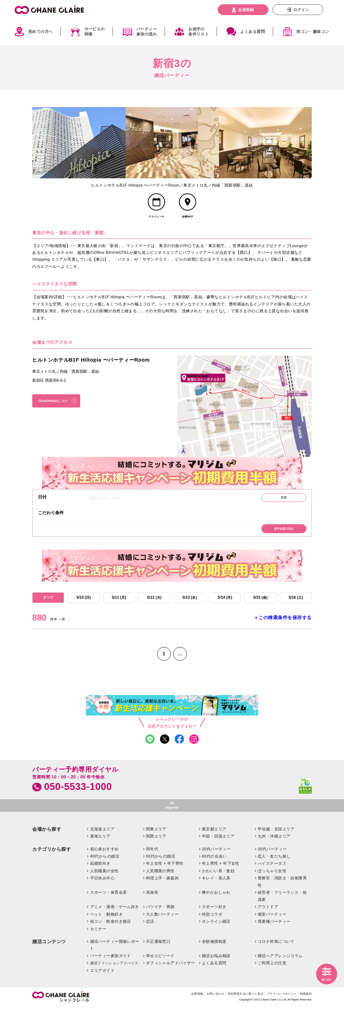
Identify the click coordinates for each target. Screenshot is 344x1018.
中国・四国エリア (218, 847)
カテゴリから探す (51, 860)
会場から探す (46, 840)
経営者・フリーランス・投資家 (282, 907)
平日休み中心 (102, 890)
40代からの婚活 (104, 867)
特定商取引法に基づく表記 (230, 1006)
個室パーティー (272, 925)
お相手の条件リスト (198, 31)
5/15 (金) (260, 604)
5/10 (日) (83, 604)
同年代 (152, 860)
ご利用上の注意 (272, 975)
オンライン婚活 (216, 933)
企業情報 (170, 1006)
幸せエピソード (160, 967)
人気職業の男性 (160, 882)
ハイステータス (272, 875)
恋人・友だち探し (274, 867)
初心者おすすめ (104, 860)
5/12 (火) (154, 604)
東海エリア (100, 847)
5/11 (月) (119, 604)
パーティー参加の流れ (146, 31)
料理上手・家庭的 (162, 890)
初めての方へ (40, 31)
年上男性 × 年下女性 (220, 875)
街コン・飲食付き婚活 (110, 933)
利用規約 (304, 1006)
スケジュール (156, 219)
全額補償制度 (214, 953)
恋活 (150, 933)
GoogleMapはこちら (56, 404)
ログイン (301, 10)
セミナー (98, 940)
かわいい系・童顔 (218, 882)
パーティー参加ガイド (110, 967)
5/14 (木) (225, 604)
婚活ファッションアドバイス (114, 975)
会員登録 (246, 10)
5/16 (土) (295, 604)
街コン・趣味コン (312, 31)
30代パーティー (272, 860)
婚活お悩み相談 (216, 967)
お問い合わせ (192, 1006)
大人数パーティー (162, 925)
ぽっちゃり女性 (272, 882)
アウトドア (268, 918)
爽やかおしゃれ (216, 904)
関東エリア (156, 840)
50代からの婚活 (160, 867)
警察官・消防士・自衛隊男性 (282, 893)
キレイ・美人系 (216, 890)
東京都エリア (214, 840)
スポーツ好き (214, 918)
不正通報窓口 (158, 953)
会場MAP (187, 219)
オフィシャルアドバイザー (170, 975)
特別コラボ (212, 925)
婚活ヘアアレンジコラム (280, 967)
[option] (79, 142)
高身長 (152, 904)
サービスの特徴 (94, 31)
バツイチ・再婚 (160, 918)
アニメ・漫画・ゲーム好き (114, 918)
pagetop (172, 818)
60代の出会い (214, 867)
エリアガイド (102, 982)
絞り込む (325, 978)
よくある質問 (252, 31)
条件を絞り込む (281, 534)
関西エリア (156, 847)
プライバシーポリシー (274, 1006)
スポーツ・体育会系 (108, 904)
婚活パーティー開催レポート (114, 956)
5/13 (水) (189, 604)
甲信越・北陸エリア (276, 840)
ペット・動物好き (106, 925)
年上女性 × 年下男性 (165, 875)
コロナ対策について (276, 953)
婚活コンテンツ (49, 953)
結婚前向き (100, 875)
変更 (281, 501)
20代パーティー (216, 860)
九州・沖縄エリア (274, 847)
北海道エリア (102, 840)
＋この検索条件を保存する (283, 624)
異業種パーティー (274, 933)
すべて (48, 604)
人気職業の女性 (104, 882)
